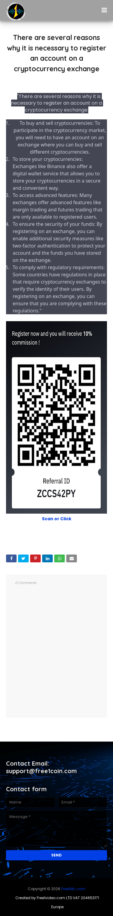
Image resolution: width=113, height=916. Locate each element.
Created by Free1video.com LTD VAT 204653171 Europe (57, 898)
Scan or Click (56, 519)
